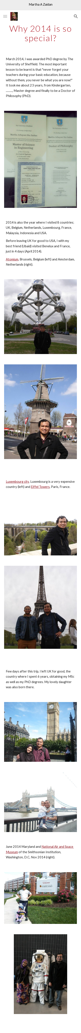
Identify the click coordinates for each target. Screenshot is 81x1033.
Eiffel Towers (40, 487)
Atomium (12, 259)
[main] (40, 33)
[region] (40, 5)
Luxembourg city (17, 481)
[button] (5, 16)
